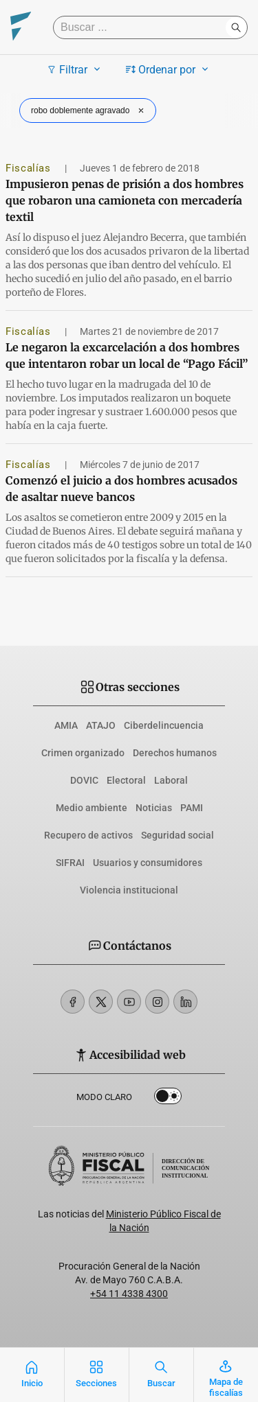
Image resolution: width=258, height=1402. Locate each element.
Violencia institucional (129, 890)
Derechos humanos (175, 752)
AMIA (66, 725)
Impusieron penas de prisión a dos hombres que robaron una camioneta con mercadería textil (125, 200)
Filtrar (75, 69)
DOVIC (84, 780)
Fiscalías (30, 168)
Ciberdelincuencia (164, 725)
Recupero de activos (88, 835)
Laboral (171, 780)
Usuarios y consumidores (147, 862)
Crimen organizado (83, 752)
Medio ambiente (91, 807)
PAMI (191, 807)
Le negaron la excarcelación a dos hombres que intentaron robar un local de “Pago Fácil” (127, 355)
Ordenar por (169, 69)
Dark (168, 1098)
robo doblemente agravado (89, 110)
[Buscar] (142, 27)
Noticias (154, 807)
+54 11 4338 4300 (129, 1293)
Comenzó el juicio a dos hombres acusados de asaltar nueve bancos (121, 489)
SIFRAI (70, 862)
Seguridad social (177, 835)
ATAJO (101, 725)
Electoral (126, 780)
